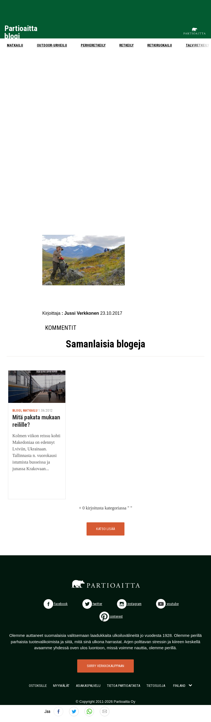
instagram (129, 604)
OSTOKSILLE (38, 686)
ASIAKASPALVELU (88, 686)
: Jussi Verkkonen (81, 313)
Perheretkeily (93, 45)
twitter (92, 604)
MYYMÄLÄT (61, 686)
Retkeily (126, 45)
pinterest (111, 616)
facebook (55, 604)
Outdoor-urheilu (52, 45)
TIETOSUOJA (155, 686)
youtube (167, 604)
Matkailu (15, 45)
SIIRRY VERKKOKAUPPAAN (105, 666)
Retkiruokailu (159, 45)
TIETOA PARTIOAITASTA (123, 686)
